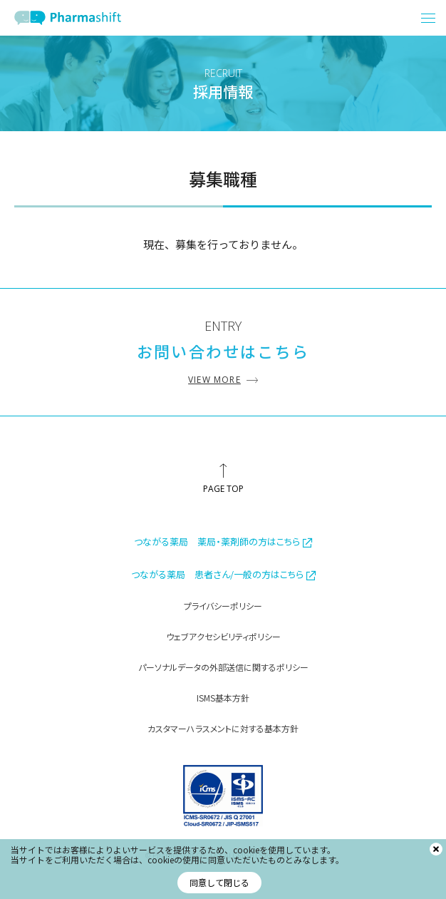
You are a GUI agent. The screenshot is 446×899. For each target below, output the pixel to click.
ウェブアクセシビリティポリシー (223, 636)
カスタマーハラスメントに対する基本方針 (223, 728)
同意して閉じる (219, 882)
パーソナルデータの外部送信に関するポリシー (223, 667)
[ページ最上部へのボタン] (223, 478)
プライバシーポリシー (223, 606)
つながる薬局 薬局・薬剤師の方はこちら (223, 541)
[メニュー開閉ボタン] (428, 18)
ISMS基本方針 (223, 698)
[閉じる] (436, 849)
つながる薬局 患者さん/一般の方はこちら (223, 574)
